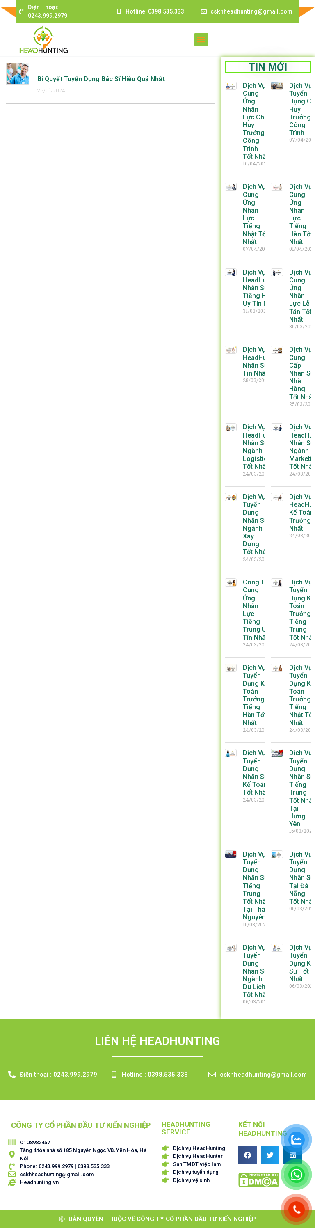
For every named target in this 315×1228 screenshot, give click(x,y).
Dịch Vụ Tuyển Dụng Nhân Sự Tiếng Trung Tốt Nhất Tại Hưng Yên (302, 788)
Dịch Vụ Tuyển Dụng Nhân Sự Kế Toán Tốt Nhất (255, 772)
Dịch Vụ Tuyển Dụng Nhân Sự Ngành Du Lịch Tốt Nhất (255, 971)
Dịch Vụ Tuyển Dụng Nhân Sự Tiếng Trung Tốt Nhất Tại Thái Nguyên (255, 885)
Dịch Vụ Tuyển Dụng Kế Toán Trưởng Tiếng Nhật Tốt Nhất (302, 695)
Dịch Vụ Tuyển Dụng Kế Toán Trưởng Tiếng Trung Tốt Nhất (302, 609)
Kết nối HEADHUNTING (262, 1128)
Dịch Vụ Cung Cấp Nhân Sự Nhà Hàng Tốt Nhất (302, 373)
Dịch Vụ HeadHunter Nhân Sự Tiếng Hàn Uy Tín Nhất (260, 288)
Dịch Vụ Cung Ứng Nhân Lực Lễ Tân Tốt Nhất (300, 295)
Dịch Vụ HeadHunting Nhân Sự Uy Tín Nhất (262, 361)
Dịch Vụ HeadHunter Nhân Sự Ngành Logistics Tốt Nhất (260, 446)
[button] (201, 39)
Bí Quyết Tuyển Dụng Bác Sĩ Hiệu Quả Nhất (101, 79)
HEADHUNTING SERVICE (186, 1128)
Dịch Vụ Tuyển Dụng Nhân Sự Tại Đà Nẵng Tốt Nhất (302, 877)
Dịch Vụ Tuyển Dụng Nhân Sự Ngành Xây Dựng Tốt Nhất (255, 524)
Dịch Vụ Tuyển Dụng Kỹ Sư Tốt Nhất (301, 963)
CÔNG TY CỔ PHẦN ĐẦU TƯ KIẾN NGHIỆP (81, 1125)
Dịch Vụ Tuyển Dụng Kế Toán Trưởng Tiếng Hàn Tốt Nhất (255, 695)
